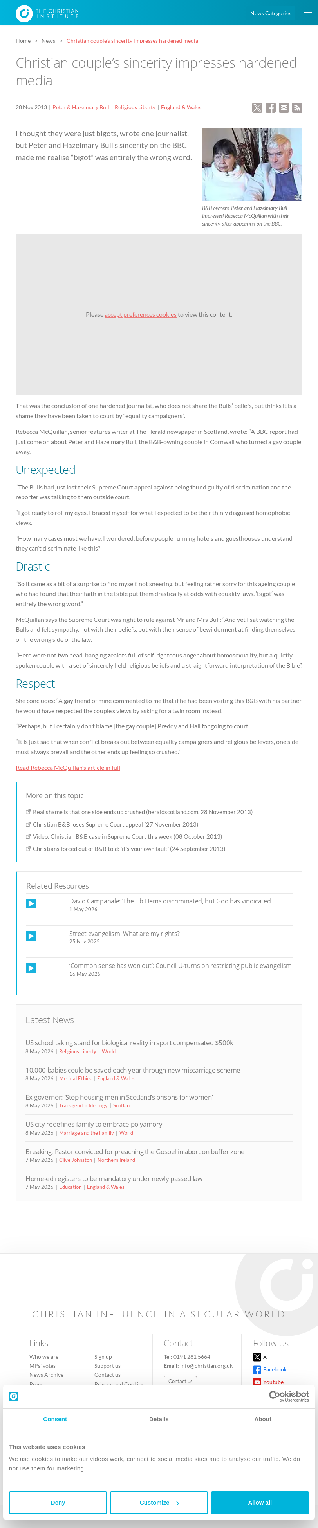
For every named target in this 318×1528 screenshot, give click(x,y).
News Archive (46, 1374)
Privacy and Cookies (119, 1384)
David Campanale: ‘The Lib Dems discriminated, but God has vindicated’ (170, 901)
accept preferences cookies (141, 314)
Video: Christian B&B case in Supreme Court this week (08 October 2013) (127, 836)
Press (36, 1384)
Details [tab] (159, 1419)
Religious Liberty (135, 107)
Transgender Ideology (83, 1105)
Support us (107, 1365)
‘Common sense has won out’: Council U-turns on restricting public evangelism (180, 965)
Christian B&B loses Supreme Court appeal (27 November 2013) (116, 824)
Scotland (122, 1105)
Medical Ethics (75, 1078)
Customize (159, 1502)
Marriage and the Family (86, 1133)
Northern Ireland (116, 1160)
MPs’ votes (42, 1365)
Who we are (43, 1356)
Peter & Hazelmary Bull (80, 107)
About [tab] (262, 1419)
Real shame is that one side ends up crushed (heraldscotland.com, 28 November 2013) (143, 811)
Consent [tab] (55, 1419)
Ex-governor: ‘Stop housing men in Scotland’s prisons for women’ (119, 1097)
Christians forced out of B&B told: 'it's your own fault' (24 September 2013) (129, 848)
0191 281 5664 (191, 1356)
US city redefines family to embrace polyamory (93, 1124)
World (109, 1051)
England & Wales (181, 107)
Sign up (103, 1356)
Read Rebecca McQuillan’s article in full (68, 767)
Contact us (107, 1374)
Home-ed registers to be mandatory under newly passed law (113, 1178)
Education (70, 1187)
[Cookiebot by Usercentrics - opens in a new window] (274, 1396)
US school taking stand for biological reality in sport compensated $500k (129, 1042)
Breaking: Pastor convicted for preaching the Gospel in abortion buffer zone (135, 1151)
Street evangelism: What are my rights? (124, 933)
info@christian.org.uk (206, 1365)
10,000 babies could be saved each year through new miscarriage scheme (132, 1070)
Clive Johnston (75, 1160)
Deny (58, 1502)
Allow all (260, 1502)
